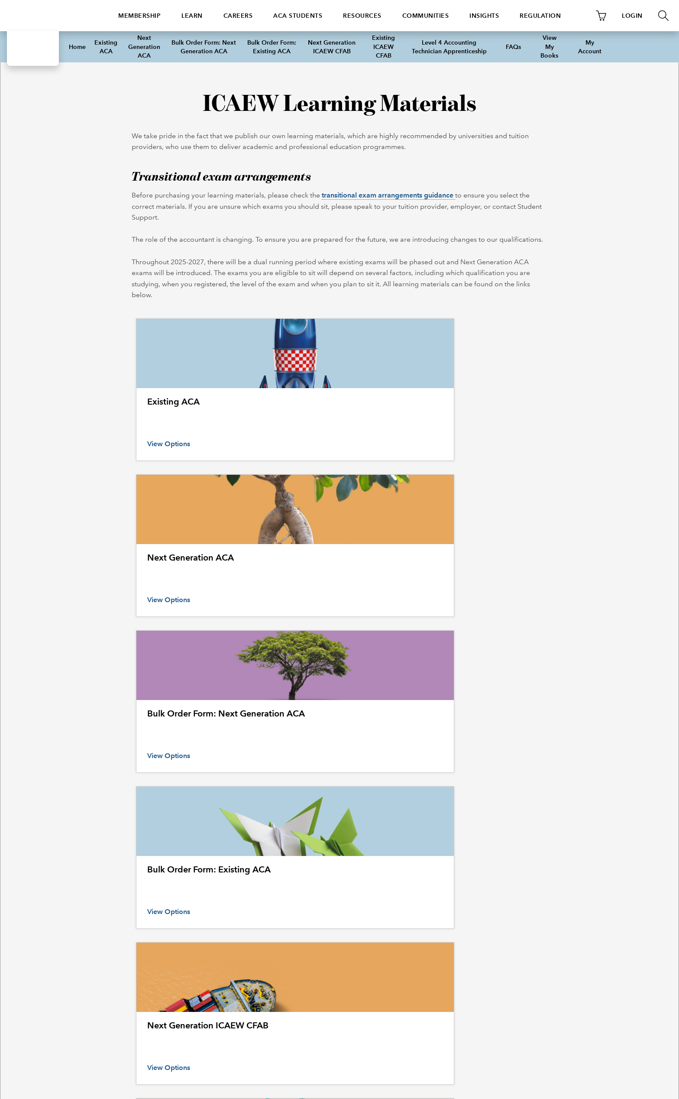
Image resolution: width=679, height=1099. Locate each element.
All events (207, 882)
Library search (410, 938)
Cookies (539, 894)
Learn (192, 15)
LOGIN (632, 15)
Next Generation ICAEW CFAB (332, 47)
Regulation (540, 15)
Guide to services (414, 894)
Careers (238, 15)
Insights (484, 15)
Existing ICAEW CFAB (383, 46)
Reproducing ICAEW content (566, 916)
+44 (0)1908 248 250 (113, 981)
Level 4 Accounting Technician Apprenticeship (449, 47)
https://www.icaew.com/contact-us (218, 981)
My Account (589, 47)
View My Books (549, 46)
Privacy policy (546, 905)
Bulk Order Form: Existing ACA (271, 47)
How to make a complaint (101, 894)
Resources (362, 15)
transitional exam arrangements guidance (388, 195)
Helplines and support (97, 882)
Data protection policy (557, 938)
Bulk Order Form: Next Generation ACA (203, 47)
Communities (425, 15)
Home (77, 47)
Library (401, 882)
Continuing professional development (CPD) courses (262, 894)
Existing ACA (105, 47)
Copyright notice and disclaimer (569, 927)
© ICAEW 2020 (90, 1051)
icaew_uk (307, 981)
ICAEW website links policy (563, 949)
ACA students (297, 15)
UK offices (81, 916)
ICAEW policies (548, 882)
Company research (416, 905)
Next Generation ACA (144, 46)
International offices (94, 905)
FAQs (513, 47)
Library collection (414, 927)
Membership (139, 15)
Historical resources (417, 916)
